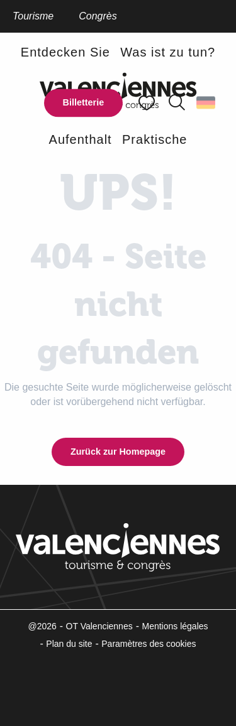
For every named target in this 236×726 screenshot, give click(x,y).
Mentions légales (175, 626)
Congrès (97, 16)
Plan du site (69, 644)
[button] (177, 103)
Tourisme (33, 16)
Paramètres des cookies (148, 644)
